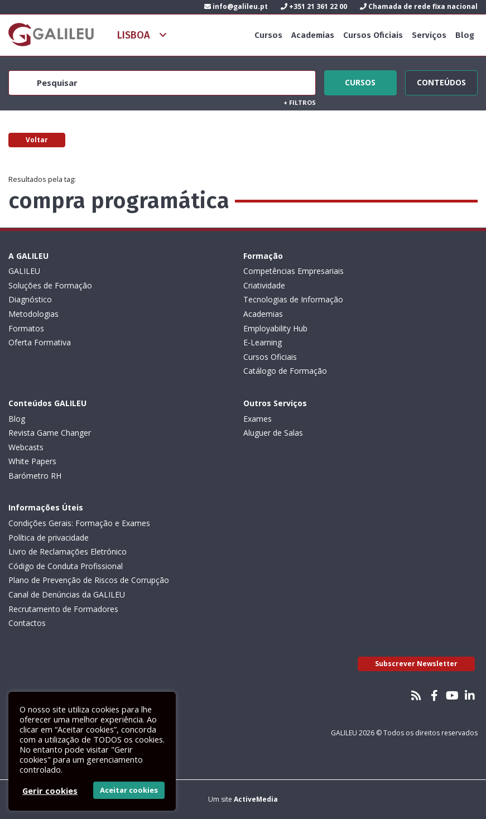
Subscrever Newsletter (416, 663)
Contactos (27, 623)
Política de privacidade (48, 537)
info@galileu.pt (236, 6)
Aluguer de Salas (273, 432)
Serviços (429, 35)
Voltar (37, 139)
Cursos (268, 35)
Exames (257, 418)
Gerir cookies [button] (50, 790)
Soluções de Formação (50, 285)
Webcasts (26, 447)
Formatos (26, 328)
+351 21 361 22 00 (314, 6)
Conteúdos (441, 81)
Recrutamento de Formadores (63, 609)
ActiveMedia (256, 799)
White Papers (32, 461)
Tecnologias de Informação (293, 299)
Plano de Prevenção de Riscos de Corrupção (88, 580)
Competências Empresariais (293, 271)
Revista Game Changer (49, 432)
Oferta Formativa (39, 342)
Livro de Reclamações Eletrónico (67, 551)
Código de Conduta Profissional (65, 566)
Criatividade (264, 285)
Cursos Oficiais (373, 35)
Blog (464, 35)
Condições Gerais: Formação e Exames (79, 523)
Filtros (299, 102)
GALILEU (24, 271)
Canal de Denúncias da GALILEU (66, 594)
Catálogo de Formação (285, 370)
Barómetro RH (34, 475)
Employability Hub (275, 328)
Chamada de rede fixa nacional (419, 6)
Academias (312, 35)
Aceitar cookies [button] (129, 790)
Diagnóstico (30, 299)
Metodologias (33, 314)
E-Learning (262, 342)
